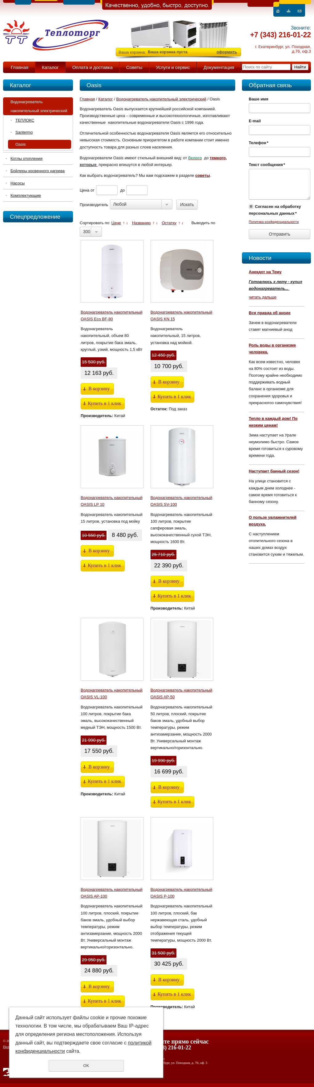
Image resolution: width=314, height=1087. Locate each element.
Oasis (20, 144)
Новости (260, 258)
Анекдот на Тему (265, 272)
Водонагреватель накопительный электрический (38, 106)
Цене (116, 223)
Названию (141, 223)
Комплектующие (25, 195)
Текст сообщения (267, 164)
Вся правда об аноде (270, 312)
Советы (134, 67)
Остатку (169, 223)
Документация (218, 67)
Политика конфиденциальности (274, 222)
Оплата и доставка (92, 67)
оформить (226, 52)
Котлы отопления (26, 158)
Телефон (258, 142)
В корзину (99, 388)
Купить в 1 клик (104, 403)
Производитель (94, 204)
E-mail (255, 121)
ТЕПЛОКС (24, 120)
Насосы (17, 183)
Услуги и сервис (173, 67)
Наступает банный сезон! (274, 471)
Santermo (24, 132)
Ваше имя (258, 99)
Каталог (50, 67)
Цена (84, 190)
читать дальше (262, 297)
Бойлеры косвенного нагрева (37, 170)
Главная (19, 67)
